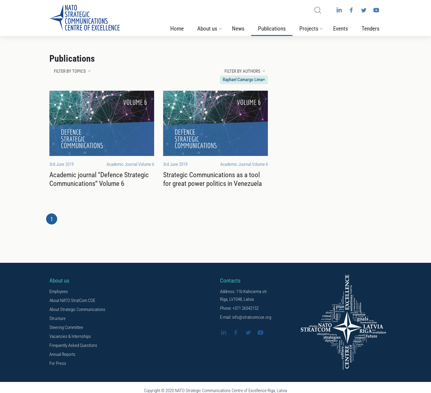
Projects (308, 28)
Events (340, 28)
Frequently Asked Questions (73, 345)
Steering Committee (66, 327)
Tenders (371, 28)
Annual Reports (62, 354)
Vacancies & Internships (70, 336)
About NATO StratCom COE (72, 300)
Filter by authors (242, 71)
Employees (58, 291)
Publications (272, 28)
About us (207, 28)
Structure (57, 318)
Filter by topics (70, 71)
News (238, 28)
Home (177, 28)
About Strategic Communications (77, 309)
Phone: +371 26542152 (239, 308)
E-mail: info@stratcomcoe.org (245, 317)
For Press (57, 363)
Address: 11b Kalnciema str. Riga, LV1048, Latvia (244, 295)
